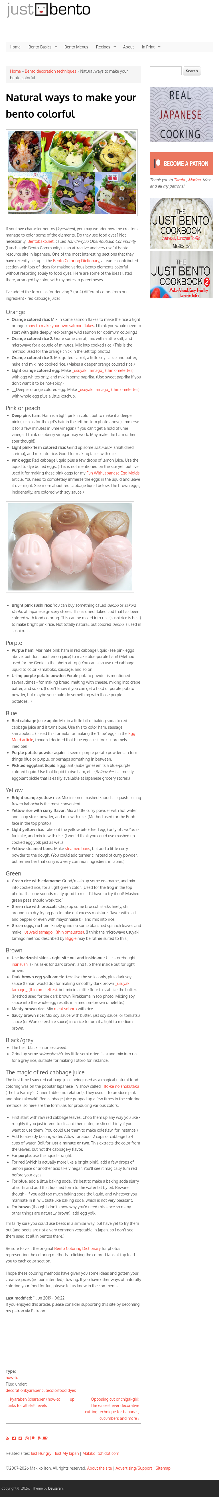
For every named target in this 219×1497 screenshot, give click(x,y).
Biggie (70, 938)
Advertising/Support (133, 1468)
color (53, 1390)
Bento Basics (41, 47)
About (128, 46)
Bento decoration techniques (50, 71)
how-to (12, 1377)
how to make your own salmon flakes (61, 325)
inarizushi (20, 964)
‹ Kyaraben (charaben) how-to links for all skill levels (34, 1402)
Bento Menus (76, 46)
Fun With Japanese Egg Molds (112, 473)
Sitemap (163, 1468)
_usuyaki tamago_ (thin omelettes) (102, 370)
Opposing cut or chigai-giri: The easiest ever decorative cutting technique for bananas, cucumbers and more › (112, 1409)
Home (15, 46)
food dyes (67, 1390)
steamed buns (77, 848)
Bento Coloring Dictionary (76, 260)
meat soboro (65, 1008)
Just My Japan (67, 1453)
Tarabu (180, 179)
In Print (149, 47)
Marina (194, 179)
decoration (15, 1390)
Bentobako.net (40, 241)
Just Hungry (41, 1453)
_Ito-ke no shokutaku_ (121, 1086)
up (72, 1399)
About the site (99, 1468)
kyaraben (33, 1390)
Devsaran (55, 1488)
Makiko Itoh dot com (100, 1453)
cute (45, 1390)
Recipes (104, 47)
